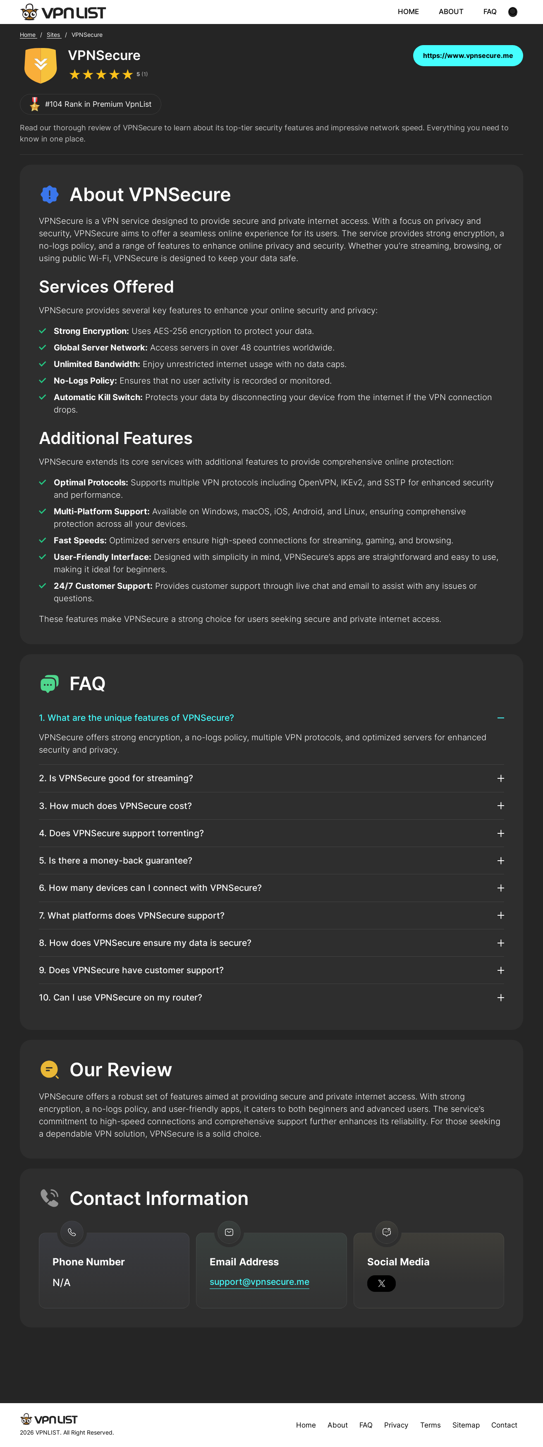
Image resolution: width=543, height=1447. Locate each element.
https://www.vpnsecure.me (468, 57)
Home (297, 1425)
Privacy (390, 1425)
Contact (503, 1425)
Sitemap (463, 1425)
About (329, 1425)
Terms (426, 1425)
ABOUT (457, 12)
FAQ (494, 12)
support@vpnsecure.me (267, 1321)
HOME (416, 12)
